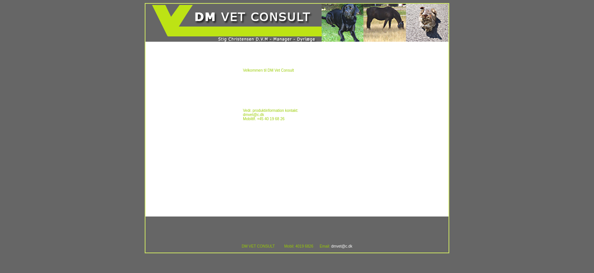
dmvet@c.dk (341, 246)
